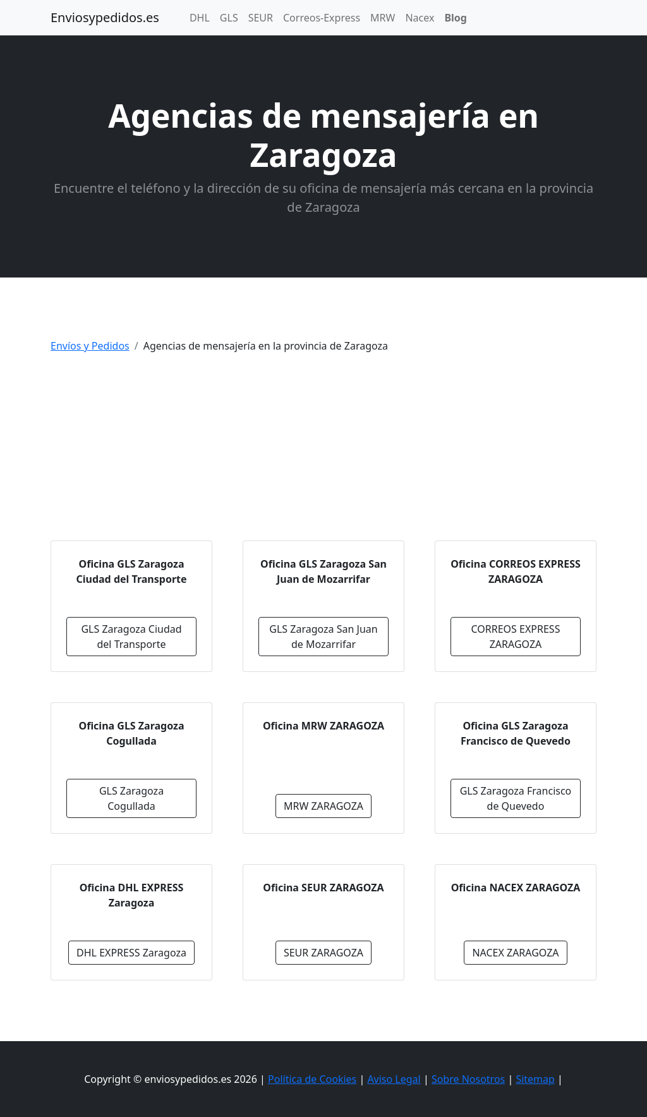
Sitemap (535, 1079)
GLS (229, 18)
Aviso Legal (393, 1079)
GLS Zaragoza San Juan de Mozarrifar (323, 636)
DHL (200, 18)
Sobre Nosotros (468, 1079)
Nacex (419, 18)
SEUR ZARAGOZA (323, 953)
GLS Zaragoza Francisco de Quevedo (516, 798)
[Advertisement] (323, 451)
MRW (382, 18)
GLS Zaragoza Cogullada (131, 798)
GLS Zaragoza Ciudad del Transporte (131, 636)
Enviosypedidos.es (105, 17)
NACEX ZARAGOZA (515, 953)
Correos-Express (321, 18)
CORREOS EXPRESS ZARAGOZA (515, 636)
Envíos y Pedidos (90, 346)
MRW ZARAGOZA (323, 806)
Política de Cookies (312, 1079)
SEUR (260, 18)
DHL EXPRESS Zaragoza (131, 953)
